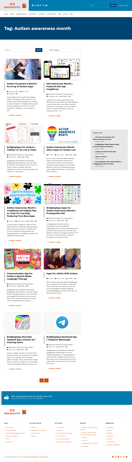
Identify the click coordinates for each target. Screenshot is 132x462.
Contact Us (9, 442)
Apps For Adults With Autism (62, 273)
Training (84, 437)
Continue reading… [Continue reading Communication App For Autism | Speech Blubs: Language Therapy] (15, 305)
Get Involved (111, 442)
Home (6, 14)
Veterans (110, 433)
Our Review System (62, 439)
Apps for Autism (100, 156)
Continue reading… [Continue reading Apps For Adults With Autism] (55, 298)
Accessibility (44, 457)
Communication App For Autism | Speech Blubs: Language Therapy (20, 276)
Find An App (60, 427)
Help (126, 5)
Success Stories (11, 430)
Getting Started (21, 14)
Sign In (121, 5)
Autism (16, 91)
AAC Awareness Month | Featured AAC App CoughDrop (59, 86)
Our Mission (10, 427)
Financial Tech (61, 436)
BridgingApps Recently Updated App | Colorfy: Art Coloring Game (21, 340)
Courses (84, 440)
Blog (59, 14)
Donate (65, 14)
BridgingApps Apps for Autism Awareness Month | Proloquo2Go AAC (61, 211)
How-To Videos (36, 433)
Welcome (34, 427)
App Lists (11, 91)
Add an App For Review (63, 442)
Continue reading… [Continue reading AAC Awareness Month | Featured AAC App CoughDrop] (55, 116)
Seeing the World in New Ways (105, 151)
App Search (32, 14)
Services (41, 14)
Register (33, 436)
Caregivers (110, 436)
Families (109, 439)
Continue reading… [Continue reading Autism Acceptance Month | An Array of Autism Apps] (15, 115)
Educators (110, 427)
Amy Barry (11, 93)
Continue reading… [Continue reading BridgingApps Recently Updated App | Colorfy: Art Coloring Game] (15, 369)
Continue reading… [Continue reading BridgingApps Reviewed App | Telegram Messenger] (55, 368)
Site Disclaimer (34, 457)
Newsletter (85, 446)
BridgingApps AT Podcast (90, 443)
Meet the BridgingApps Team (15, 433)
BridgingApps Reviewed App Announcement (60, 94)
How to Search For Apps (64, 433)
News (7, 439)
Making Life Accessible (38, 430)
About (12, 14)
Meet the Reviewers (12, 436)
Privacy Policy (23, 457)
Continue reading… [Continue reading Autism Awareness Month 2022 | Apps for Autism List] (55, 176)
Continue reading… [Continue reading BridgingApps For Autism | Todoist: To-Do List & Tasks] (15, 176)
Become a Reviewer (113, 444)
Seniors (109, 430)
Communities (51, 14)
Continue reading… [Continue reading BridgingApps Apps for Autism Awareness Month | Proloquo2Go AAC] (55, 242)
